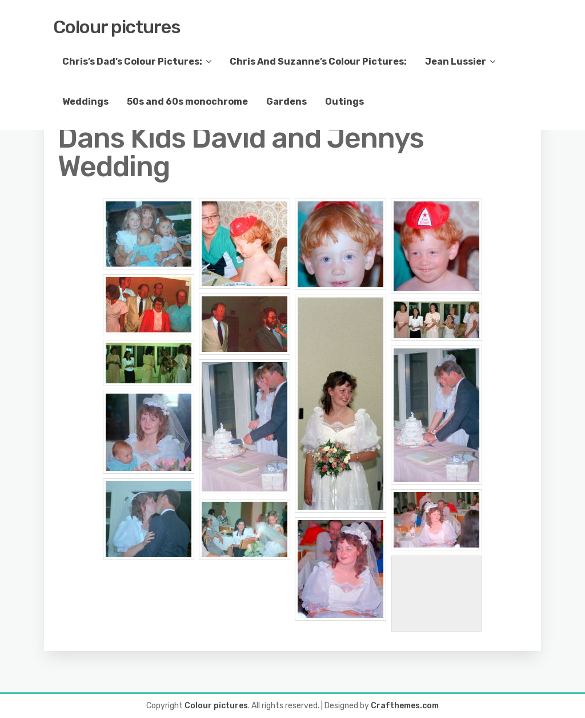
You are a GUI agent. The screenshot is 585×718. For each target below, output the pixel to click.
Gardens (286, 101)
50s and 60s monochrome (187, 101)
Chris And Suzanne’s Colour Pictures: (318, 61)
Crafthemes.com (405, 706)
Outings (344, 101)
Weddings (85, 101)
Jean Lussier (455, 61)
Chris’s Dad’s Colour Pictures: (132, 61)
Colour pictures (117, 27)
